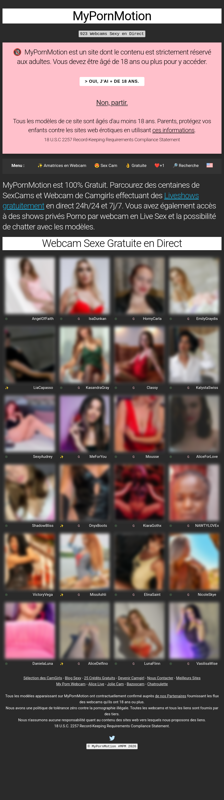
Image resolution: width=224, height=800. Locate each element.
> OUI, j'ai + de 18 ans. (112, 81)
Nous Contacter (160, 678)
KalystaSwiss (207, 387)
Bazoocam (135, 684)
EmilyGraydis (207, 318)
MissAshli (98, 594)
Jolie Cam (115, 684)
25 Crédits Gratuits (99, 678)
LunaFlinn (152, 663)
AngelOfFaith (43, 318)
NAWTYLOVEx (207, 525)
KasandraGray (97, 387)
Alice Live (96, 684)
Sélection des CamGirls (42, 678)
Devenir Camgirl (131, 678)
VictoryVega (43, 594)
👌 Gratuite (135, 165)
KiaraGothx (152, 525)
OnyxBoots (98, 525)
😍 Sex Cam (105, 165)
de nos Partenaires (170, 696)
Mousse (152, 456)
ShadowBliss (43, 525)
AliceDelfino (98, 663)
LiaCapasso (43, 387)
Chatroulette (157, 684)
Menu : (17, 165)
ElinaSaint (152, 594)
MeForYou (98, 456)
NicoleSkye (207, 594)
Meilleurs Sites (188, 678)
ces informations (173, 130)
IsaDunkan (97, 318)
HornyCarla (152, 318)
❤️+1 (159, 165)
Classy (152, 387)
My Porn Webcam (71, 684)
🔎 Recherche (186, 165)
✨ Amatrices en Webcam (61, 165)
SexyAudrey (43, 456)
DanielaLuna (42, 663)
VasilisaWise (207, 663)
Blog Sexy (73, 678)
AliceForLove (207, 456)
